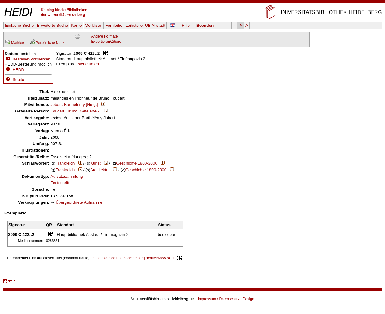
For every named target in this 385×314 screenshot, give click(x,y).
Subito (14, 79)
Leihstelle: (145, 25)
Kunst (95, 163)
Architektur (100, 170)
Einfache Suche (19, 25)
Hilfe (186, 25)
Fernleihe (113, 25)
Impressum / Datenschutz (219, 299)
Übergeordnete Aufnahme (79, 202)
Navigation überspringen (192, 2)
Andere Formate (104, 36)
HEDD (14, 69)
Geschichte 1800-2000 (136, 163)
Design (248, 299)
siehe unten (88, 64)
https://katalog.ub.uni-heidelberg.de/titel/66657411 (133, 258)
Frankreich (65, 163)
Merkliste (93, 25)
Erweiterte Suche (52, 25)
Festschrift (60, 182)
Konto (76, 25)
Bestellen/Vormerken (31, 59)
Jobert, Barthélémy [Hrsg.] (74, 104)
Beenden (205, 25)
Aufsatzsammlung (67, 176)
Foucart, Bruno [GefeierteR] (76, 111)
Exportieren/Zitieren (107, 41)
